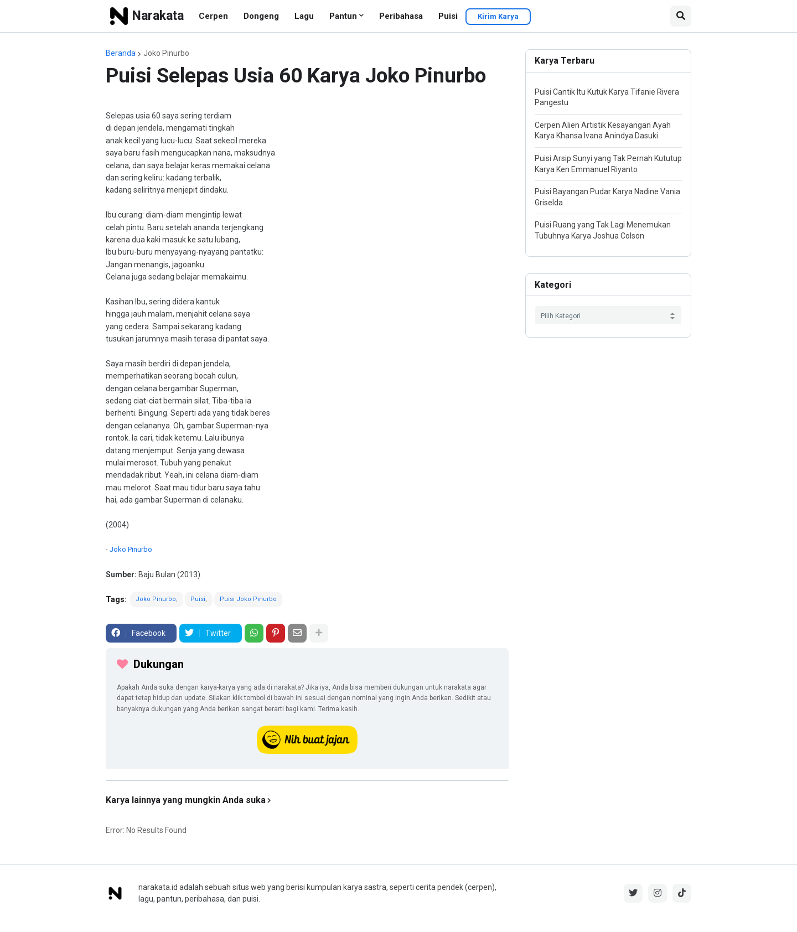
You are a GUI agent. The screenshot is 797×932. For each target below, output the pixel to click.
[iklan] (307, 780)
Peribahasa (401, 16)
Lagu (304, 16)
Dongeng (261, 16)
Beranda (121, 53)
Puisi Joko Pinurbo (248, 599)
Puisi (448, 16)
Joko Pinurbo (166, 53)
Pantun (343, 16)
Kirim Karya (498, 16)
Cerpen (213, 16)
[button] (680, 16)
